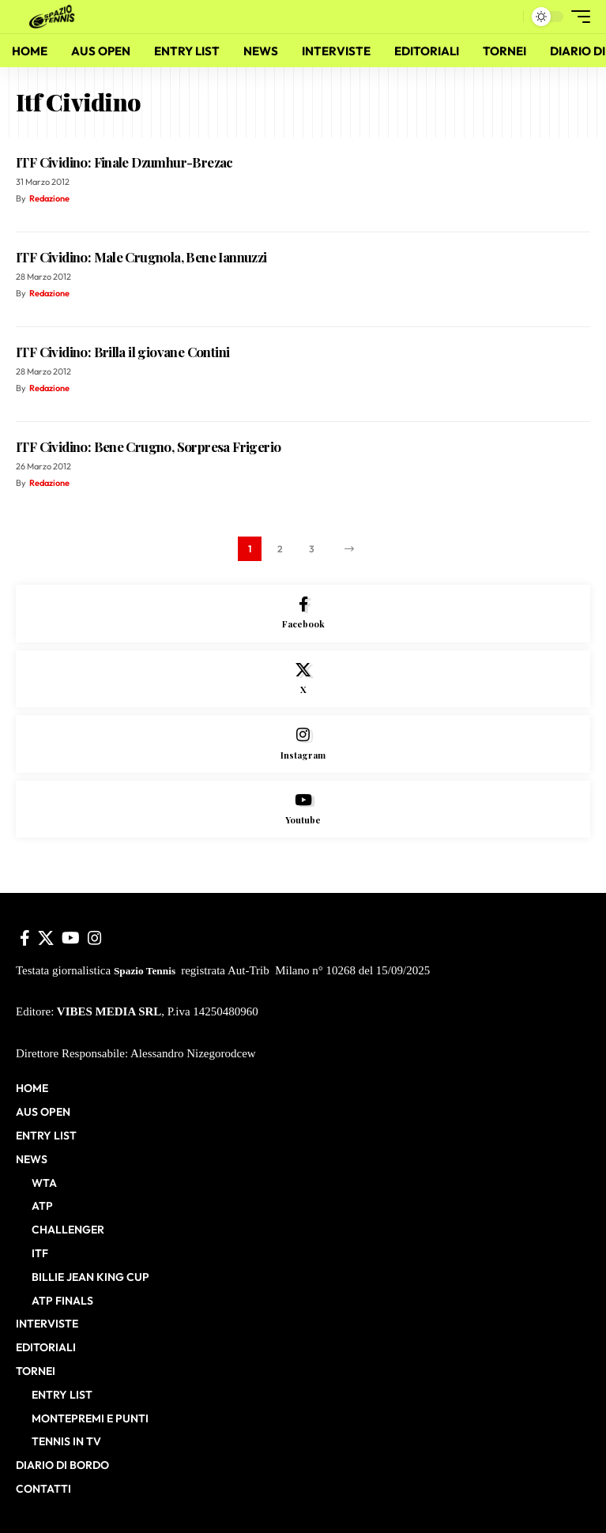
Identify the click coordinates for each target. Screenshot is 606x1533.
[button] (507, 16)
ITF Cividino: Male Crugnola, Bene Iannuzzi (141, 257)
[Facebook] (303, 613)
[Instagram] (303, 744)
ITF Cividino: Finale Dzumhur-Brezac (124, 162)
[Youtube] (303, 809)
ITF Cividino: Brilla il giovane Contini (122, 351)
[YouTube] (71, 938)
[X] (303, 679)
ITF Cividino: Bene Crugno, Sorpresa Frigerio (148, 446)
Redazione (49, 198)
